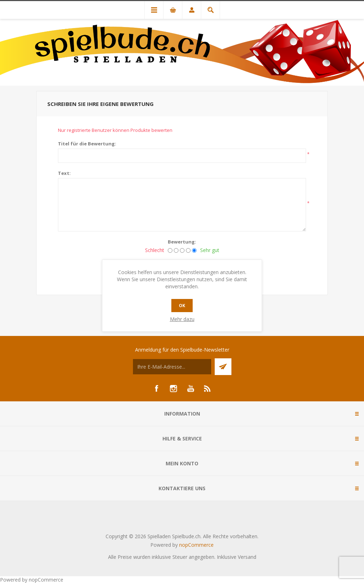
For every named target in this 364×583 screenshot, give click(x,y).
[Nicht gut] (176, 250)
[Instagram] (173, 388)
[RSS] (207, 388)
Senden (223, 366)
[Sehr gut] (194, 250)
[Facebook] (156, 388)
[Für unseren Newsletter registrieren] (172, 366)
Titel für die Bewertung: (87, 143)
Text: (64, 173)
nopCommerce (196, 544)
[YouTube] (190, 388)
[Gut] (188, 250)
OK (182, 306)
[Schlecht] (170, 250)
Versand (247, 556)
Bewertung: (182, 242)
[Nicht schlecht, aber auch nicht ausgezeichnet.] (182, 250)
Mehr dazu (182, 319)
